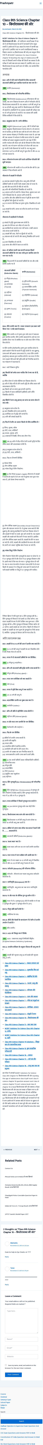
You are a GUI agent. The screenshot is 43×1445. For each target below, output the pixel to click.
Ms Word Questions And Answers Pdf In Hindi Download (21, 1416)
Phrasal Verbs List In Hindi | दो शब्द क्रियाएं (19, 1152)
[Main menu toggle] (40, 3)
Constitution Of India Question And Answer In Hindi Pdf (21, 1412)
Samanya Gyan (6, 1375)
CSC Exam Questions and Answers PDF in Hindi (18, 1408)
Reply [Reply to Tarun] (7, 1260)
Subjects (4, 1380)
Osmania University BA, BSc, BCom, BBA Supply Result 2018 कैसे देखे (19, 1161)
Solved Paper (5, 1378)
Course (3, 1369)
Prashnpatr (6, 3)
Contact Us (9, 1144)
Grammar (4, 1372)
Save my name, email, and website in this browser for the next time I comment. (21, 1342)
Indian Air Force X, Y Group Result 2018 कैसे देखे (21, 1181)
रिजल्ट (2, 1383)
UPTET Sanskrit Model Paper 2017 (16, 1189)
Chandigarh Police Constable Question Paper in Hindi (21, 1172)
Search (3, 1387)
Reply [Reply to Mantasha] (7, 1232)
